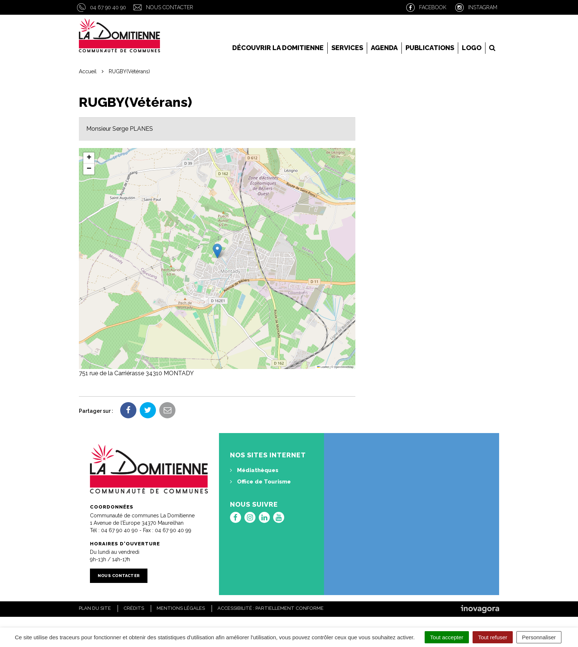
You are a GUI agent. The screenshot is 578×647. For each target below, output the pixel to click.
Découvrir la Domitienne (278, 48)
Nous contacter (169, 7)
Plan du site (95, 608)
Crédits (133, 608)
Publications (429, 48)
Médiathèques (254, 470)
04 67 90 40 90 (108, 7)
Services (347, 48)
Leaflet (323, 367)
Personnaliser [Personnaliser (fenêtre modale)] (539, 637)
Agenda (384, 48)
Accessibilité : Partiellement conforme (270, 608)
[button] (217, 251)
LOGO (471, 48)
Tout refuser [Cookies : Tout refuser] (492, 637)
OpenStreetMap (344, 367)
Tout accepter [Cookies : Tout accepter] (446, 637)
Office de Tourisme (260, 481)
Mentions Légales (181, 608)
